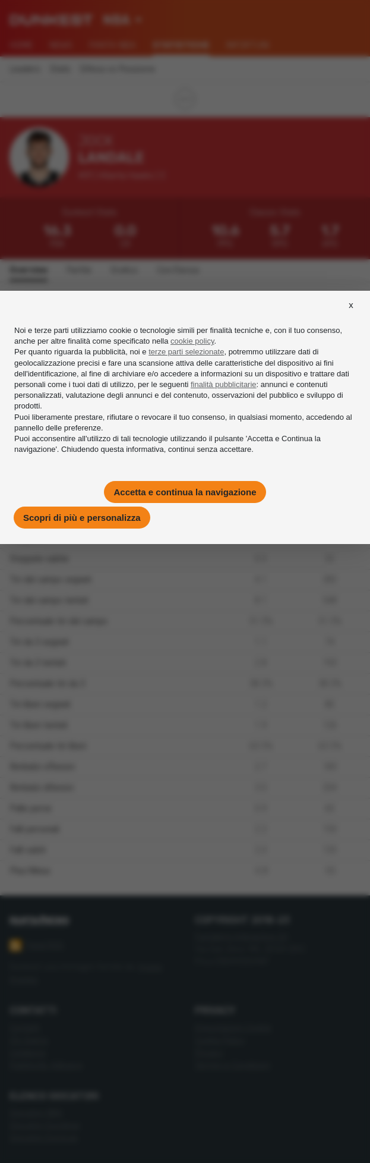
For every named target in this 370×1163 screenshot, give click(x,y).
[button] (351, 315)
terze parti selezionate (186, 351)
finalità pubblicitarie (224, 384)
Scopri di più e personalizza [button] (82, 518)
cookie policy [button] (192, 341)
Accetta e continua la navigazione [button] (184, 492)
